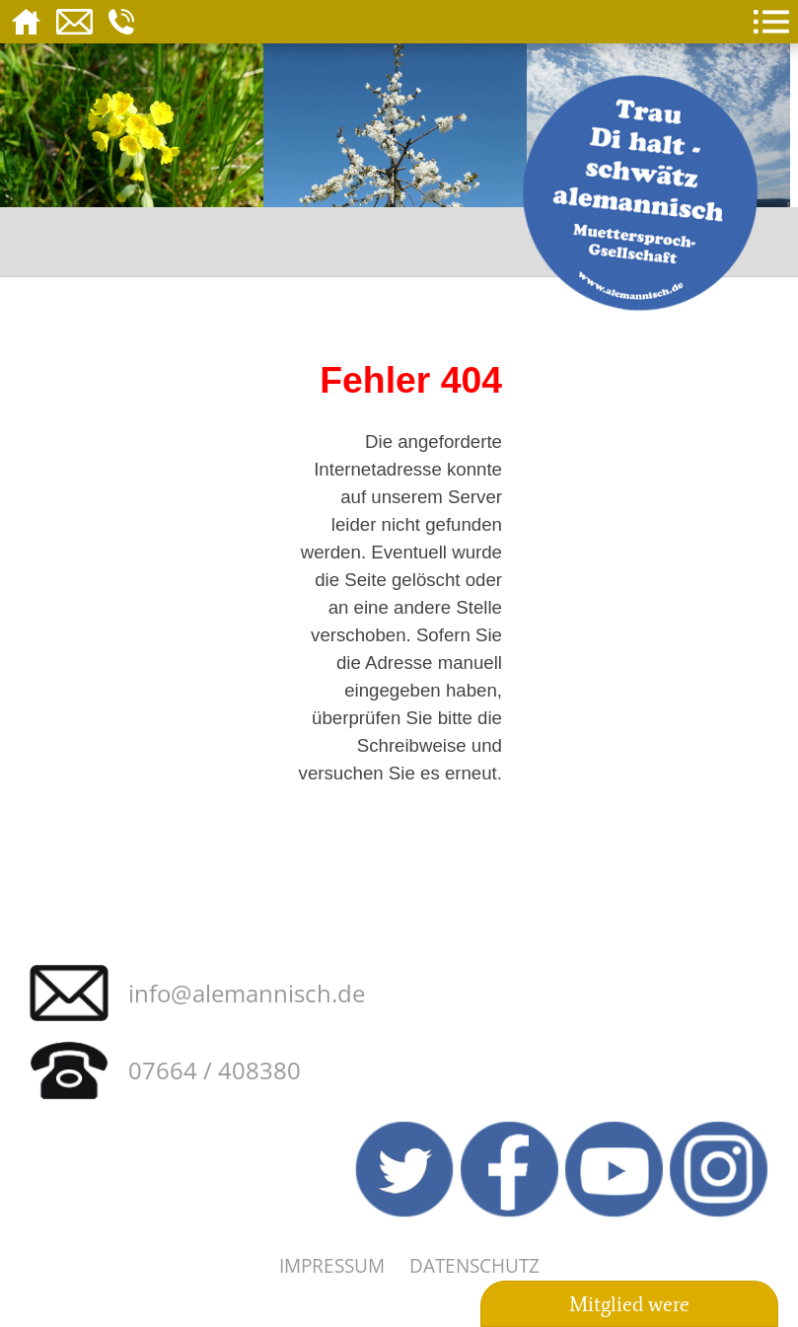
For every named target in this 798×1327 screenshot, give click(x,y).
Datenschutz (474, 1265)
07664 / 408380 (214, 1070)
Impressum (332, 1265)
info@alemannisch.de (246, 993)
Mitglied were (629, 1304)
